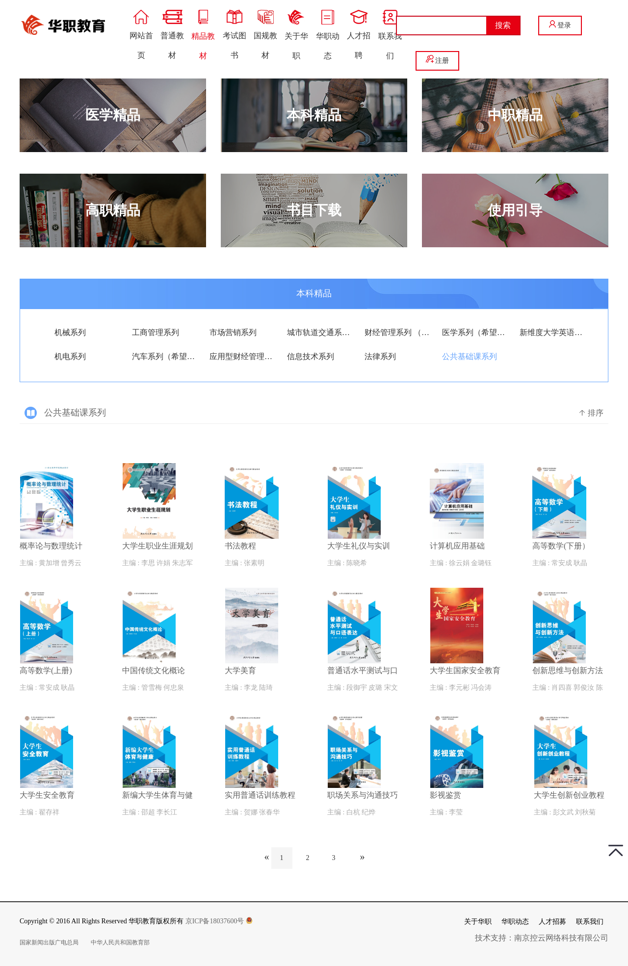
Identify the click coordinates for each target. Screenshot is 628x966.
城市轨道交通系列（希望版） (319, 332)
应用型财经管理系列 (242, 356)
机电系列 (70, 356)
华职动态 (515, 921)
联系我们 (589, 921)
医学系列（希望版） (474, 332)
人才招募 (552, 921)
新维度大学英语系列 (552, 332)
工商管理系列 (155, 332)
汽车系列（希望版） (164, 356)
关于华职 (478, 921)
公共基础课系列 (469, 356)
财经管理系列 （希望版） (397, 332)
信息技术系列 (310, 356)
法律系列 (380, 356)
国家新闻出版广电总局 (49, 942)
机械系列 (70, 332)
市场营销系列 (233, 332)
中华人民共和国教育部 (120, 942)
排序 (590, 413)
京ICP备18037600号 (219, 921)
